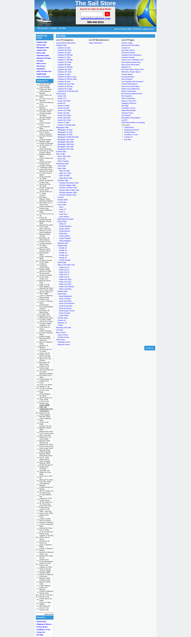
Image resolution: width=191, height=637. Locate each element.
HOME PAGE (41, 74)
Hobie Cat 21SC (65, 282)
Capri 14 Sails (64, 171)
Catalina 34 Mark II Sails (67, 77)
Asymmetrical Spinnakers (66, 43)
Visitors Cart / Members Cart (132, 60)
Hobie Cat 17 (64, 274)
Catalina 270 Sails (64, 62)
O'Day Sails (62, 221)
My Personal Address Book (131, 94)
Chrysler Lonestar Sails (68, 188)
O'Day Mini (63, 233)
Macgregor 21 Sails (65, 130)
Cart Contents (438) (122, 29)
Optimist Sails (63, 243)
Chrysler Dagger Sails (67, 185)
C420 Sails (62, 166)
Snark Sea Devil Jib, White (45, 185)
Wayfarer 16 (62, 323)
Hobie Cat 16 (64, 272)
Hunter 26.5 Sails (64, 120)
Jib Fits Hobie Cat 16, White (45, 350)
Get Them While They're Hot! (132, 69)
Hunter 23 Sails (63, 108)
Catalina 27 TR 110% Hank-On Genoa (44, 327)
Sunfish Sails (61, 152)
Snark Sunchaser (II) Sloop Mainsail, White (46, 136)
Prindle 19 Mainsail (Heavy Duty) (46, 207)
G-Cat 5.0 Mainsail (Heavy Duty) (46, 533)
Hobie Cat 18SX (65, 279)
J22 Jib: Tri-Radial (45, 388)
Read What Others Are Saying (133, 122)
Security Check (127, 113)
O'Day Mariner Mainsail (44, 484)
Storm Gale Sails (64, 156)
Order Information (128, 98)
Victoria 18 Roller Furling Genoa (45, 163)
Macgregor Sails (62, 127)
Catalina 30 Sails (64, 65)
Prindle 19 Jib (44, 299)
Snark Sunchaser (65, 306)
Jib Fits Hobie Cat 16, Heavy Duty (45, 503)
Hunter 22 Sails (63, 106)
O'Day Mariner (64, 231)
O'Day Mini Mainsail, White (44, 577)
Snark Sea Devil (65, 301)
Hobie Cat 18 (64, 277)
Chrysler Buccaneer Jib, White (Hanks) (44, 238)
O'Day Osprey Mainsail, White (44, 269)
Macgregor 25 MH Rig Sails (68, 137)
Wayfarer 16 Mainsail (43, 347)
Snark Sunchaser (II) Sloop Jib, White (46, 150)
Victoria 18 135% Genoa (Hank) (45, 85)
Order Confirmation (128, 91)
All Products (126, 115)
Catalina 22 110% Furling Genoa (45, 499)
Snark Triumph (64, 313)
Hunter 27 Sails (63, 122)
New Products (126, 79)
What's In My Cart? (128, 101)
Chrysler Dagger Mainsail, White (45, 572)
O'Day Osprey (64, 236)
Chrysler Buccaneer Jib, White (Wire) (44, 310)
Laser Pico (63, 214)
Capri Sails (62, 168)
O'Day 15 (62, 224)
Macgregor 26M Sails (66, 144)
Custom (61, 197)
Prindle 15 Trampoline (43, 265)
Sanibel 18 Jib (44, 413)
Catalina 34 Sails (64, 74)
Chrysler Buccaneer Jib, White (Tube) (44, 362)
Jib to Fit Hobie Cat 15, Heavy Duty (46, 492)
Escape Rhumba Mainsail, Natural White (45, 221)
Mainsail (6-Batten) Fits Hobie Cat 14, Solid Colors (46, 203)
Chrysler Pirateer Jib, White (45, 114)
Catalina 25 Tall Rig (65, 55)
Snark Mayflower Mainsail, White (45, 233)
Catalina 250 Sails (64, 50)
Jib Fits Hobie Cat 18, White (45, 146)
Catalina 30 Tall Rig (65, 67)
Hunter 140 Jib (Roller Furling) (44, 354)
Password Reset (127, 77)
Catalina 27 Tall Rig (65, 60)
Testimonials (129, 127)
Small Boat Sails (62, 164)
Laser (61, 207)
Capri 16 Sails (64, 176)
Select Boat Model (128, 110)
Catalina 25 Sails (64, 53)
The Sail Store (43, 28)
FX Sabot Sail (44, 314)
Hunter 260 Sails (64, 118)
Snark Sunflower (65, 308)
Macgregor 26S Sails (66, 147)
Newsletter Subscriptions (130, 118)
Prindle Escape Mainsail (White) (45, 337)
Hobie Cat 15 (64, 270)
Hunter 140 (62, 96)
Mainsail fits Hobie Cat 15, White (45, 529)
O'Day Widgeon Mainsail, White (45, 416)
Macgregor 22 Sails (65, 132)
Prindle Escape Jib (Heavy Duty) (46, 466)
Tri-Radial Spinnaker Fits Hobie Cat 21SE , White (45, 471)
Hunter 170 (62, 98)
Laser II (62, 212)
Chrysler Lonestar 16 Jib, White (45, 276)
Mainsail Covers (64, 344)
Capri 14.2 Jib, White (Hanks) (44, 285)
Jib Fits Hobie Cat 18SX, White (45, 293)
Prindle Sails (62, 246)
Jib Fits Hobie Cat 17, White (45, 192)
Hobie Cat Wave (65, 289)
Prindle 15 (63, 248)
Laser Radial (64, 217)
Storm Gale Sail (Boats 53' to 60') (45, 230)
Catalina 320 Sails (64, 69)
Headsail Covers (64, 342)
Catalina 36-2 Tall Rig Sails (68, 91)
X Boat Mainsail (44, 586)
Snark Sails (62, 294)
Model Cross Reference (130, 89)
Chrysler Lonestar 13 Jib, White (45, 261)
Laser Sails (62, 205)
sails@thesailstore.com (95, 18)
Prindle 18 (63, 253)
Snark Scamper (65, 299)
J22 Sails (59, 330)
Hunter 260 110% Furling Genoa (45, 507)
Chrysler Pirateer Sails (67, 195)
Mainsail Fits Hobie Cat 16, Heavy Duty (46, 432)
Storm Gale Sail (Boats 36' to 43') (45, 436)
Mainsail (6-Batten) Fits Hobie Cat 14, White (46, 375)
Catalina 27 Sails (64, 57)
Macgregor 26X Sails (66, 149)
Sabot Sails (62, 262)
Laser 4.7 (62, 209)
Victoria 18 (62, 320)
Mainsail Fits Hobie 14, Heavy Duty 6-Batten (46, 173)
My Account (148, 29)
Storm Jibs (62, 159)
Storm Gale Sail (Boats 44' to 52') (45, 358)
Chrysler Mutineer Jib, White (45, 244)
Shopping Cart (42, 81)
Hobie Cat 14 (64, 267)
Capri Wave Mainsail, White (44, 248)
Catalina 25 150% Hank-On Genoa (45, 568)
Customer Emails (128, 57)
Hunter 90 (61, 103)
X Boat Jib (43, 218)
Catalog (54, 28)
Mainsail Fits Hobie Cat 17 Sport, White (46, 289)
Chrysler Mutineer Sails (68, 193)
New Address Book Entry (131, 62)
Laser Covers (63, 335)
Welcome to (126, 67)
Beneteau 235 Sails (63, 328)
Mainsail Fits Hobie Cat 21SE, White (46, 481)
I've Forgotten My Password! (132, 81)
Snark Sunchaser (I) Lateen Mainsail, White (46, 333)
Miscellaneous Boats (65, 219)
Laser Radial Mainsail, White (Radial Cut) (44, 441)
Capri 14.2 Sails (65, 173)
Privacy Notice (127, 74)
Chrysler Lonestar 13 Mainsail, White (45, 166)
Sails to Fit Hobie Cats (66, 265)
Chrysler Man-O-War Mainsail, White (45, 253)
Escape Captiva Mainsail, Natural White (45, 154)
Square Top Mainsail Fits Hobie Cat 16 (46, 556)
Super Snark (64, 315)
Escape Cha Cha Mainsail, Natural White (45, 428)
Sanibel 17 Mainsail (46, 522)
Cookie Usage (126, 43)
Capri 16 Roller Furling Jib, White (45, 88)
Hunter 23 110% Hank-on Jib (45, 564)
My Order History (127, 50)
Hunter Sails (61, 94)
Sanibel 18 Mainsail (46, 552)
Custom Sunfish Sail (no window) (45, 520)
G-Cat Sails (62, 202)
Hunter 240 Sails (64, 101)
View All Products (43, 77)
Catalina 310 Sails (64, 72)
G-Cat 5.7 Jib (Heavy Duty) (44, 609)
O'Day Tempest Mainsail (44, 92)
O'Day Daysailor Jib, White (45, 178)
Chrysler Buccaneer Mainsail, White (44, 197)
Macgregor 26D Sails (66, 142)
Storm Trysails (63, 161)
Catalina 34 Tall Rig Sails (67, 79)
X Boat (60, 325)
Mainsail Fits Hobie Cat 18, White (46, 131)
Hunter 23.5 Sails (64, 110)
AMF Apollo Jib (44, 606)
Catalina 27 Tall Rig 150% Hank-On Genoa (46, 537)
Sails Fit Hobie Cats (44, 71)
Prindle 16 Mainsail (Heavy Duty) (46, 592)
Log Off (124, 120)
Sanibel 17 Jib (44, 387)
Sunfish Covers (63, 337)
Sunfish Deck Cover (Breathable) (46, 306)
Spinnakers (41, 69)
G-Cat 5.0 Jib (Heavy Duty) (44, 402)
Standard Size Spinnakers (131, 55)
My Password (126, 96)
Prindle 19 (63, 258)
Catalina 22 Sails (64, 48)
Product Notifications (129, 84)
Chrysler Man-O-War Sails (69, 190)
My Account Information (130, 45)
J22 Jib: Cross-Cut (46, 595)
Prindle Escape (65, 260)
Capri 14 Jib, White (46, 513)
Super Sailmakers (96, 43)
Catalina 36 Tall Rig (65, 86)
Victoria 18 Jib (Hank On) (44, 542)
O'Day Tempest (65, 238)
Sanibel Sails (63, 291)
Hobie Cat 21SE (65, 284)
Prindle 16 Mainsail (46, 574)
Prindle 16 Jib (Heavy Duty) (44, 367)
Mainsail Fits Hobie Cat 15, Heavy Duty (46, 445)
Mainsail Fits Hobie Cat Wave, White (46, 319)
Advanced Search (128, 53)
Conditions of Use (128, 108)
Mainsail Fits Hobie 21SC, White (46, 226)
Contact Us (125, 48)
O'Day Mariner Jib (45, 379)
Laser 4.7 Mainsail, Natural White (46, 296)
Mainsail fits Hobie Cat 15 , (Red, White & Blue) (45, 457)
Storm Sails (60, 154)
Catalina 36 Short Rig (66, 84)
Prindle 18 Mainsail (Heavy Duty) (46, 181)
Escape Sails (63, 200)
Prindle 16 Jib (44, 597)
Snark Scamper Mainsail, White (44, 462)
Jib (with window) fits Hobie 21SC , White (45, 119)
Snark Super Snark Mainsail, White (46, 449)
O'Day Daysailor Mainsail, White (45, 453)
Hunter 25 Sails (63, 113)
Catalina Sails (61, 45)
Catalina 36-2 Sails (65, 89)
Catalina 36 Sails (64, 81)
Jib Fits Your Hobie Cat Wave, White (46, 322)
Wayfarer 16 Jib (45, 316)
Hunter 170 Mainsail (43, 107)
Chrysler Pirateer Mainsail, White (45, 140)
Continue (149, 348)
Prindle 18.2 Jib (44, 242)
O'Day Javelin (64, 229)
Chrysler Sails (63, 180)
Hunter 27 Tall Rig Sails (66, 125)
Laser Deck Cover (45, 169)
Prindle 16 (63, 250)
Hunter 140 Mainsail (43, 588)
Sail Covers (60, 340)
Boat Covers (61, 332)
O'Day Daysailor (65, 226)
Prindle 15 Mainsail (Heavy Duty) (46, 189)
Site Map (62, 28)
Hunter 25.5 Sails (64, 115)
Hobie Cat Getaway (66, 287)
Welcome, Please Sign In (131, 72)
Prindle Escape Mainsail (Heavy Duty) (45, 582)
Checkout (137, 29)
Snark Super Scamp (66, 311)
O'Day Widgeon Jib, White (45, 395)
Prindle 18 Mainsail (46, 143)
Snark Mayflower (65, 296)
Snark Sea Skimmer (66, 303)
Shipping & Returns (128, 103)
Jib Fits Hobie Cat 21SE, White (45, 399)
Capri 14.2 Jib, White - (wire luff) (45, 510)
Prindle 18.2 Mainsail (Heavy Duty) (45, 281)
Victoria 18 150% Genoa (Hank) (45, 272)
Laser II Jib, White (45, 385)
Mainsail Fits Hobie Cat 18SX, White (46, 111)
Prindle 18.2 (63, 255)
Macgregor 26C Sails (66, 139)
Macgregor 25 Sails (65, 135)
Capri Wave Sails (65, 178)
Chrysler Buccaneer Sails (68, 183)
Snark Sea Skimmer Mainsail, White (45, 342)
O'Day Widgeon (65, 241)
